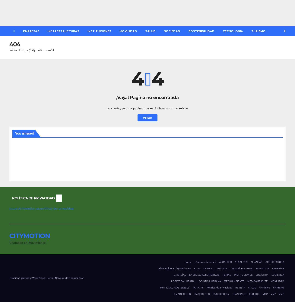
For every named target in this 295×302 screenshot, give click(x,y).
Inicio (13, 50)
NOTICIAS (198, 287)
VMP (265, 294)
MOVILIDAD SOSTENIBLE (174, 287)
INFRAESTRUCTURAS (63, 31)
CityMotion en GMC (241, 268)
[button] (285, 31)
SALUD (150, 31)
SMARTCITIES (202, 294)
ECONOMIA (262, 268)
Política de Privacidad (219, 287)
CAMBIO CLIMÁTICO (215, 268)
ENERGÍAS (278, 268)
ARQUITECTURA (274, 262)
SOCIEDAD (172, 31)
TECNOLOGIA (233, 31)
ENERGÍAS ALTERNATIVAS (204, 274)
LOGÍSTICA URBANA (182, 281)
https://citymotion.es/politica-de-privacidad (41, 208)
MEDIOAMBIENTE (234, 281)
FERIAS (227, 274)
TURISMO (258, 31)
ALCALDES (225, 262)
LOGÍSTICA (262, 274)
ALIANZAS (256, 262)
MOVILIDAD (128, 31)
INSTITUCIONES (99, 31)
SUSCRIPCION (221, 294)
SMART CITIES (182, 294)
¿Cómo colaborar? (205, 262)
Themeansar (76, 278)
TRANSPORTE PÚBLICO (245, 294)
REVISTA (240, 287)
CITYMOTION (29, 236)
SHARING (264, 287)
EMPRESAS (31, 31)
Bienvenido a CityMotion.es (175, 268)
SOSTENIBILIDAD (201, 31)
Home (188, 262)
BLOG (197, 268)
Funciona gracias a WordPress (27, 278)
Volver (147, 118)
